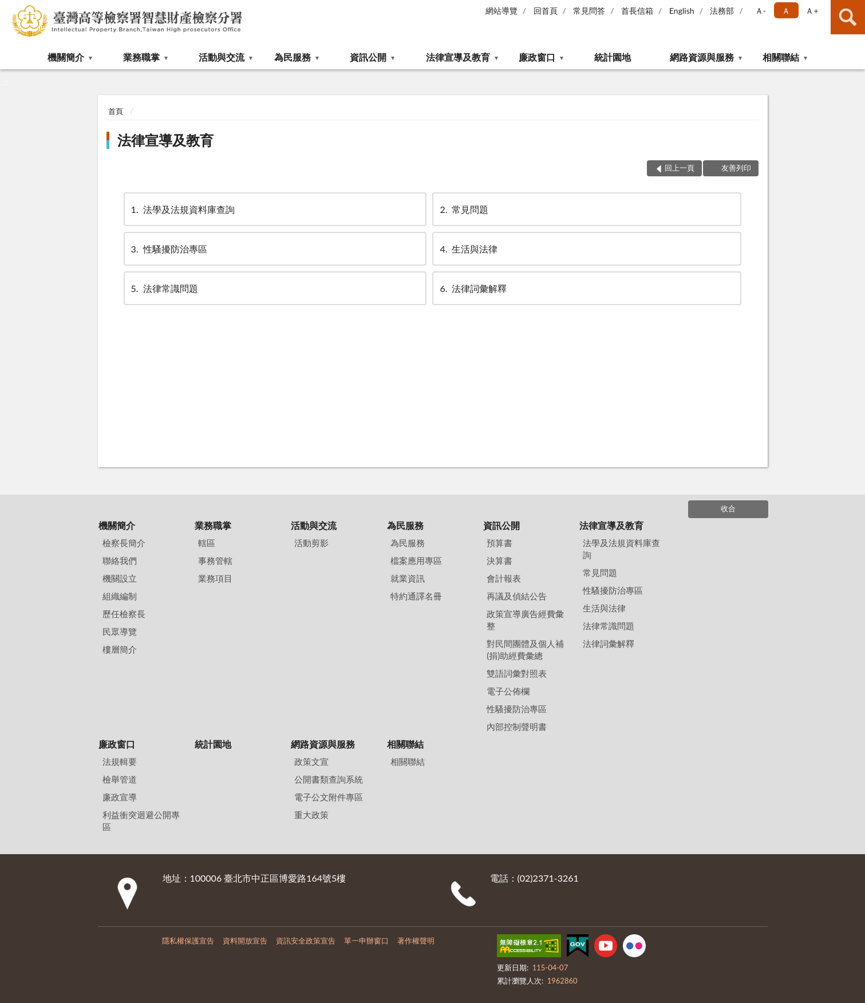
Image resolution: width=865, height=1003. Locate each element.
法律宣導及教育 (458, 57)
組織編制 (119, 596)
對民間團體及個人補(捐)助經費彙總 (525, 649)
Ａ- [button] (760, 10)
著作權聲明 (416, 940)
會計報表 (504, 578)
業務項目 (215, 578)
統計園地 (612, 57)
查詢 (848, 17)
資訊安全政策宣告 (305, 940)
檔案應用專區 (416, 560)
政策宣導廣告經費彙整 (525, 620)
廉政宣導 (119, 797)
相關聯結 (781, 57)
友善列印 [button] (736, 167)
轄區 (206, 543)
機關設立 (119, 578)
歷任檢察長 (123, 614)
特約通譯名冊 (416, 596)
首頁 (115, 111)
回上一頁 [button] (679, 167)
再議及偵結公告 (517, 596)
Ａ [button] (786, 10)
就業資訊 (407, 578)
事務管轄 (215, 560)
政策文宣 (311, 761)
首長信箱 (637, 10)
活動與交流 (221, 57)
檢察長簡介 (123, 543)
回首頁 (546, 10)
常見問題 (463, 209)
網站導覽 (501, 10)
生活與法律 (467, 248)
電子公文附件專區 (328, 797)
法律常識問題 (163, 288)
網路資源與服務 (702, 57)
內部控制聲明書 (517, 726)
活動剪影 (311, 543)
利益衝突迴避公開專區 (141, 820)
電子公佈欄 (508, 691)
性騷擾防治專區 (168, 248)
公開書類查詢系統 (328, 779)
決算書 (499, 560)
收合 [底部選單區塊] (728, 508)
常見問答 (589, 10)
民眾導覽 (119, 631)
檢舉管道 (119, 779)
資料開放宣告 (245, 940)
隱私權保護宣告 (188, 940)
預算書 (499, 543)
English (681, 10)
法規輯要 (119, 761)
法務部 (722, 10)
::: (9, 8)
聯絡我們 (119, 560)
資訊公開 (368, 57)
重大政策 (311, 814)
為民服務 (292, 57)
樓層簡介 (119, 649)
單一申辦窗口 (366, 940)
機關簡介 (66, 57)
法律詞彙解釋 (472, 288)
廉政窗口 (537, 57)
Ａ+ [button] (811, 10)
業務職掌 (141, 57)
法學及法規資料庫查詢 (182, 209)
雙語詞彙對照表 (517, 673)
